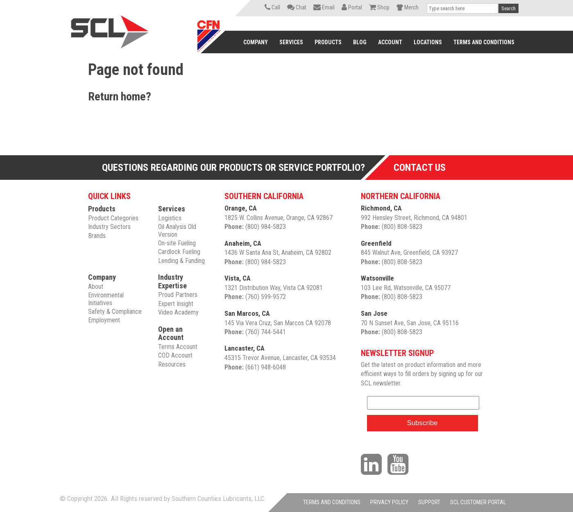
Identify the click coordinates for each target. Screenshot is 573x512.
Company (102, 277)
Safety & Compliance (115, 311)
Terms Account (177, 347)
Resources (172, 364)
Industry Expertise (172, 281)
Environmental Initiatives (106, 298)
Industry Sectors (109, 227)
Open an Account (170, 333)
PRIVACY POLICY (389, 502)
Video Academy (178, 312)
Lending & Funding (181, 261)
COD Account (175, 355)
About (95, 286)
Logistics (169, 218)
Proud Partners (177, 295)
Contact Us (420, 167)
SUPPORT (429, 502)
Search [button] (508, 8)
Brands (97, 236)
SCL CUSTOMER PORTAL (478, 502)
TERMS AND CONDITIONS (331, 502)
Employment (104, 320)
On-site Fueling (177, 243)
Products (102, 208)
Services (171, 208)
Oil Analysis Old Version (177, 230)
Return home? (119, 96)
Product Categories (113, 218)
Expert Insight (175, 304)
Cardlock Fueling (179, 252)
